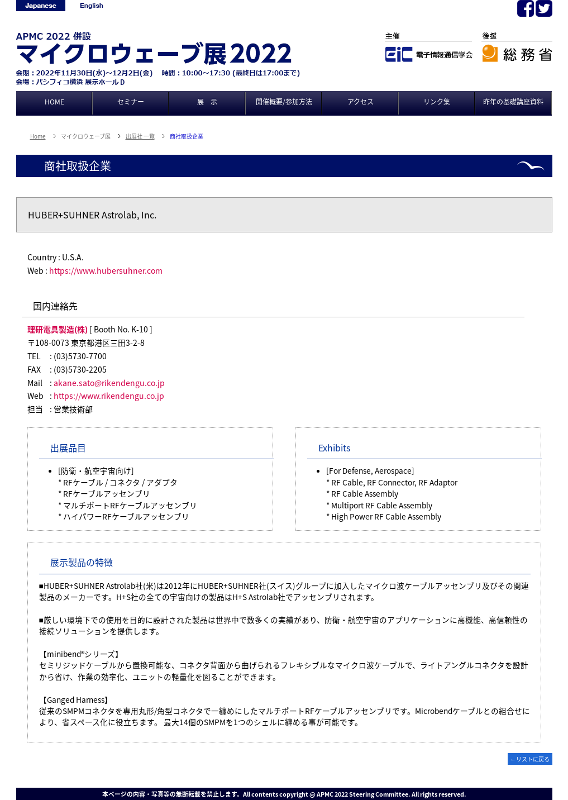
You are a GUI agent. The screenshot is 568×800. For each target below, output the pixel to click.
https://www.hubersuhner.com (106, 270)
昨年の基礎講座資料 (513, 102)
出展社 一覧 (140, 136)
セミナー (130, 102)
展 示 (207, 102)
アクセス (360, 102)
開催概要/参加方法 (284, 102)
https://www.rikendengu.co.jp (109, 395)
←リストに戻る (530, 759)
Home (38, 136)
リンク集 (436, 102)
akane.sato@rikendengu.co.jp (109, 382)
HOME (54, 102)
